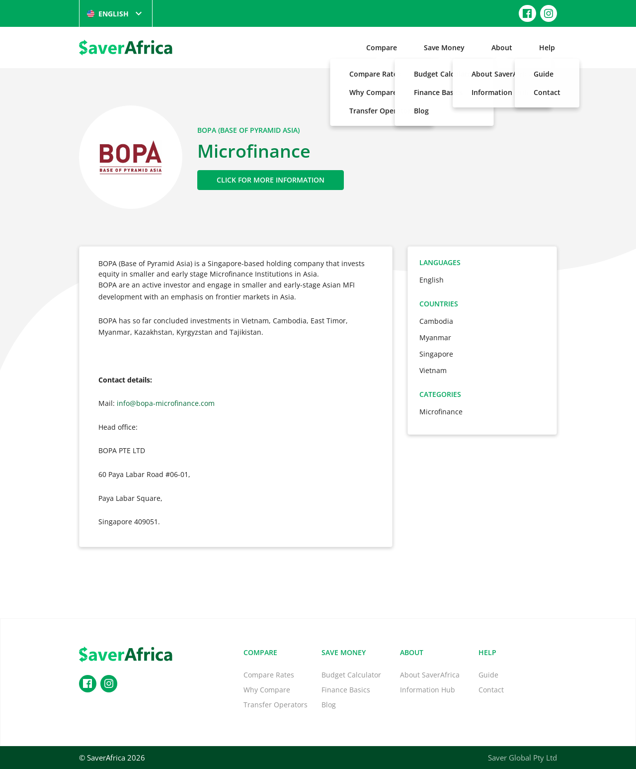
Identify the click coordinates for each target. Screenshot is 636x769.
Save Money (444, 47)
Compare (381, 47)
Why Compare (266, 689)
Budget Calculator (351, 674)
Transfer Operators (275, 704)
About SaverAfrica (430, 674)
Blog (328, 704)
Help (547, 47)
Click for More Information (270, 180)
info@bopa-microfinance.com (166, 403)
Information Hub (427, 689)
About (501, 47)
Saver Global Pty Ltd (522, 758)
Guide (488, 674)
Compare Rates (268, 674)
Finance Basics (345, 689)
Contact (491, 689)
